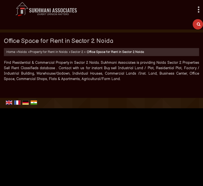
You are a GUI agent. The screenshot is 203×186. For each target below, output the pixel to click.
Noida (22, 52)
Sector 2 (77, 52)
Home (10, 52)
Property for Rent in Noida (49, 52)
